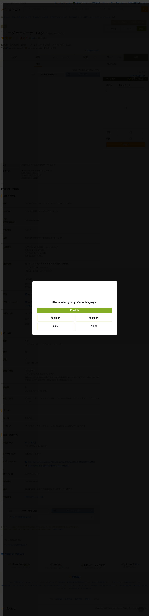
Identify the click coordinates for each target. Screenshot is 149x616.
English (74, 310)
